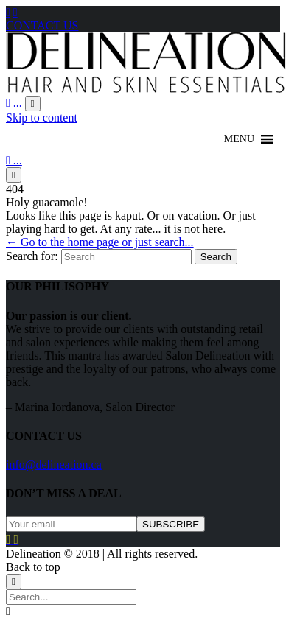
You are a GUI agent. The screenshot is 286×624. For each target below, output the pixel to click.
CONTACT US (42, 25)
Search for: (32, 256)
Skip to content (41, 117)
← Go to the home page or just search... (100, 242)
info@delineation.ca (54, 464)
